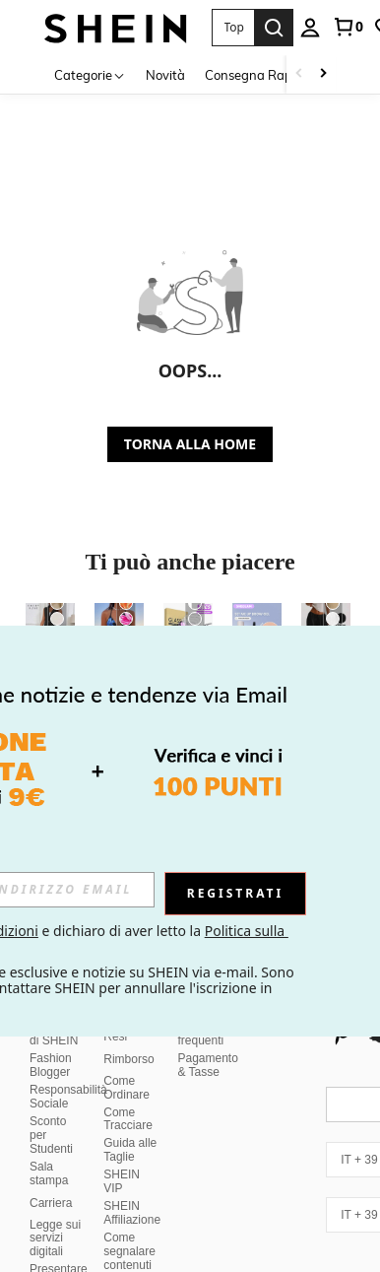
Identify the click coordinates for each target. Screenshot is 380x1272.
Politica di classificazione (141, 1255)
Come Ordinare (126, 1040)
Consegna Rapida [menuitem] (258, 75)
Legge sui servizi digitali (55, 1191)
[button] (233, 27)
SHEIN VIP (121, 1134)
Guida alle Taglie (130, 1102)
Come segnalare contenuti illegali (129, 1211)
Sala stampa (49, 1126)
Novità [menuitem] (165, 75)
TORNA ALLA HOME (190, 444)
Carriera (51, 1156)
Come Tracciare (128, 1072)
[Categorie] (90, 74)
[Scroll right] (323, 74)
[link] (347, 26)
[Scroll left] (299, 74)
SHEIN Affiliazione (131, 1165)
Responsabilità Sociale (68, 1049)
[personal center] (310, 27)
